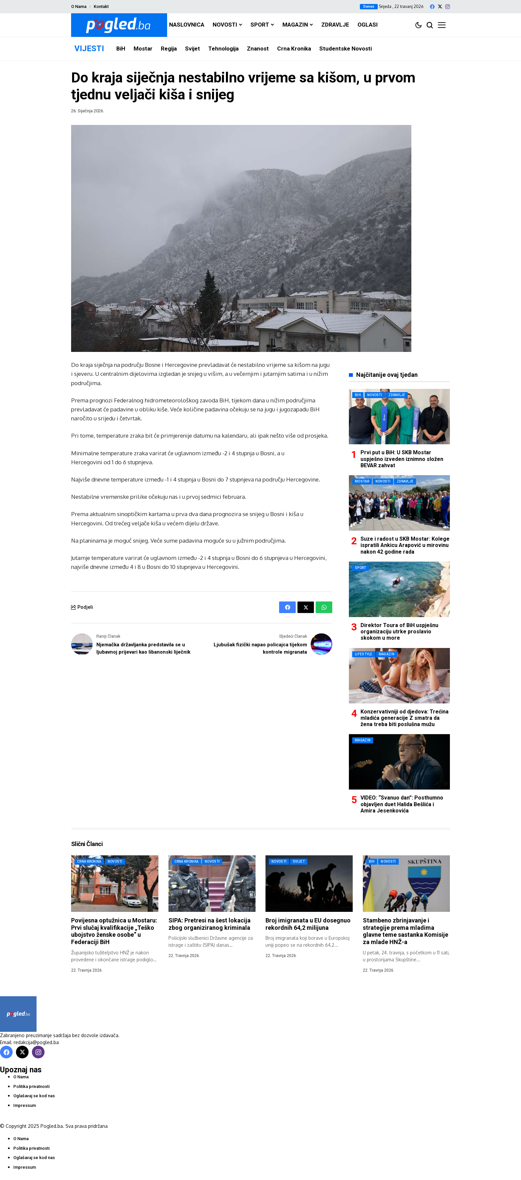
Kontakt (101, 6)
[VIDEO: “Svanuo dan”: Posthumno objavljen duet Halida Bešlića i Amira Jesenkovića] (399, 762)
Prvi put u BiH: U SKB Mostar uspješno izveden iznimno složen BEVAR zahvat (402, 458)
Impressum (24, 1105)
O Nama (78, 6)
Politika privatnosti (31, 1086)
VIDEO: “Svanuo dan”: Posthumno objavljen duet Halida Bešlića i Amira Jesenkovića (402, 804)
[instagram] (447, 6)
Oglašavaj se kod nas (34, 1095)
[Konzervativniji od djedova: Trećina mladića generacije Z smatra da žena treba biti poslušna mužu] (399, 675)
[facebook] (432, 6)
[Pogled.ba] (119, 25)
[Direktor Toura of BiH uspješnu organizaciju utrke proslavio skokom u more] (399, 589)
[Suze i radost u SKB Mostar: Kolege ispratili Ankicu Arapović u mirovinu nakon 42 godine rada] (399, 503)
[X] (440, 6)
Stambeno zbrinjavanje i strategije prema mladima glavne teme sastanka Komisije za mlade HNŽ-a (405, 931)
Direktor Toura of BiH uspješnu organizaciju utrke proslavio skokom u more (399, 631)
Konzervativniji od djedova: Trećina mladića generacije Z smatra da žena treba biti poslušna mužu (405, 717)
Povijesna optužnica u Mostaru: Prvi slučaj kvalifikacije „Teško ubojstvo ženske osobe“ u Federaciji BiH (114, 931)
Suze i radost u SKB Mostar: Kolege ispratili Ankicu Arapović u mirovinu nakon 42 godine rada (405, 545)
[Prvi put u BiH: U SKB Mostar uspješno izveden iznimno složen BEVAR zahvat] (399, 416)
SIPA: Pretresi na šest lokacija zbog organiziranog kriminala (209, 924)
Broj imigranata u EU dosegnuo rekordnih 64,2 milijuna (308, 924)
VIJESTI (89, 48)
